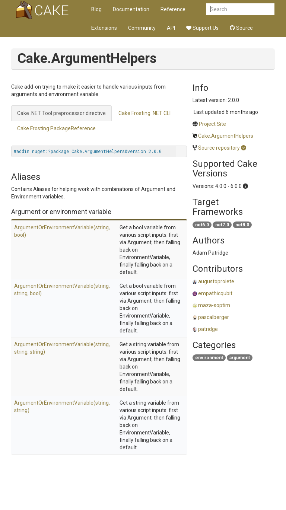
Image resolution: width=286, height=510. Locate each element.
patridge (208, 329)
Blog (96, 9)
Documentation (131, 9)
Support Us (202, 28)
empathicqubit (215, 293)
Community (142, 28)
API (171, 28)
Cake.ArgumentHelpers (225, 136)
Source (241, 28)
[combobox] (240, 9)
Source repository (219, 148)
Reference (173, 9)
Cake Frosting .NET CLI (144, 113)
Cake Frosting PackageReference (56, 128)
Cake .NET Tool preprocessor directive (61, 113)
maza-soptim (214, 305)
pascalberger (213, 317)
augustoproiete (216, 281)
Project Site (212, 124)
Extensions (104, 28)
